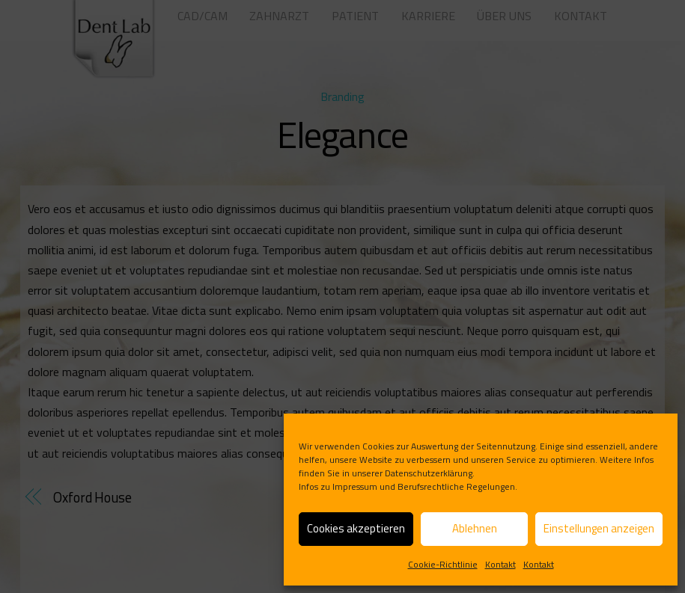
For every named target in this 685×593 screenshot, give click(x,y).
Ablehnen (474, 528)
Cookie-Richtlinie (443, 564)
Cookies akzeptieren (356, 528)
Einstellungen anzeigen (599, 528)
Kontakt (500, 564)
